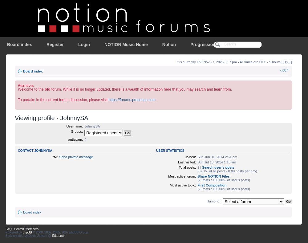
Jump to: (213, 201)
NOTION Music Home (126, 44)
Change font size (284, 70)
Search (19, 229)
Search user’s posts (218, 167)
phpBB (27, 232)
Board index (19, 44)
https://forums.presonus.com (132, 100)
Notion (169, 44)
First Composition (211, 185)
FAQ (9, 229)
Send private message (76, 157)
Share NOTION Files (213, 176)
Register (55, 44)
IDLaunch (58, 235)
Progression (203, 44)
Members (32, 229)
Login (84, 44)
